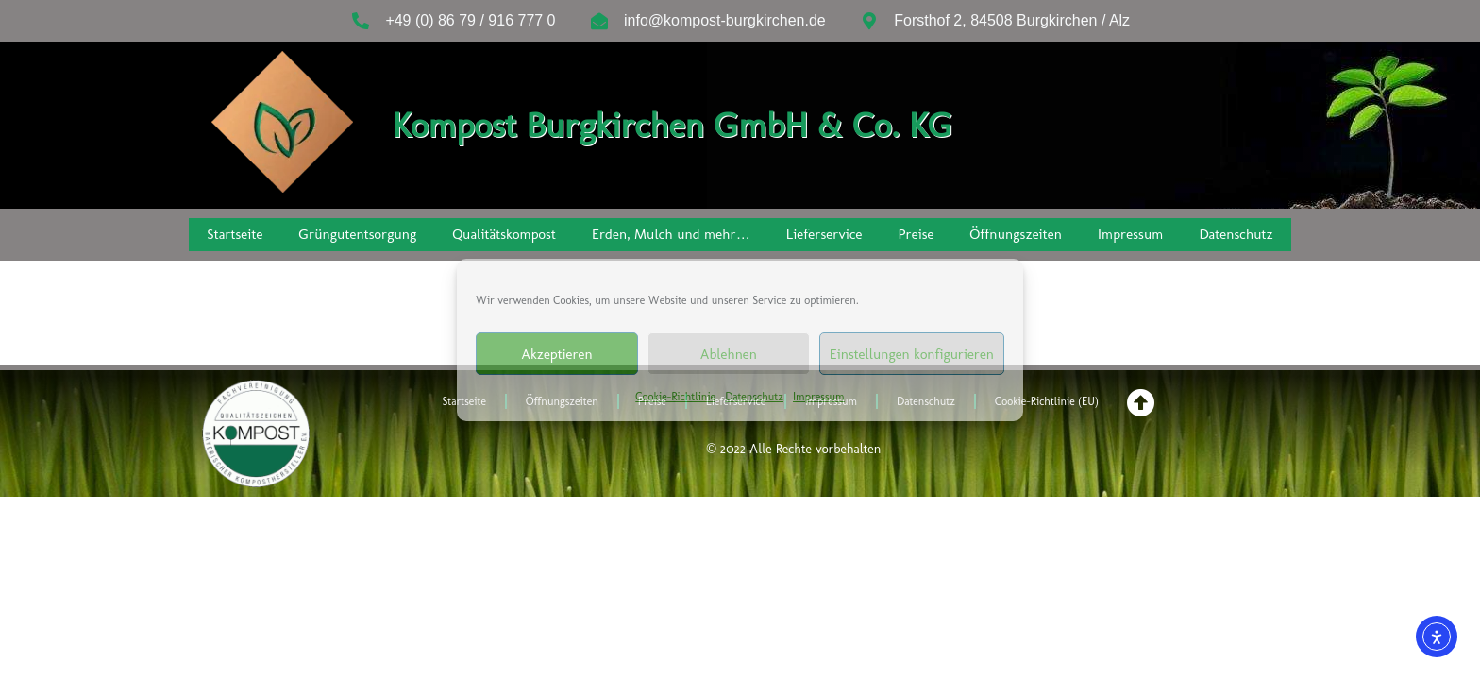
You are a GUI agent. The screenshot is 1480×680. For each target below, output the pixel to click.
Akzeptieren (556, 354)
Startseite (234, 234)
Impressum (819, 396)
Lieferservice (824, 234)
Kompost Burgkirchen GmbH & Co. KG (672, 124)
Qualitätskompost (504, 234)
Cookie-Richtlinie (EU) (1047, 401)
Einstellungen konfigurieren (912, 354)
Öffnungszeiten (1016, 234)
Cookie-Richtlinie (675, 396)
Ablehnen (728, 354)
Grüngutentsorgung (357, 234)
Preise (916, 234)
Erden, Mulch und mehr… (671, 234)
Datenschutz (754, 396)
